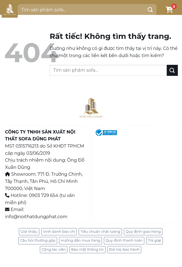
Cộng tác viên (54, 249)
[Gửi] (150, 9)
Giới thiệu (29, 231)
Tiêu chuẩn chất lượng (100, 231)
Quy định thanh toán (124, 240)
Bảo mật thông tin (87, 249)
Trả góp (154, 240)
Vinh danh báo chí (59, 231)
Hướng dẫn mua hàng (80, 240)
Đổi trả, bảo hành (124, 249)
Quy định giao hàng (143, 231)
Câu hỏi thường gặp (37, 240)
